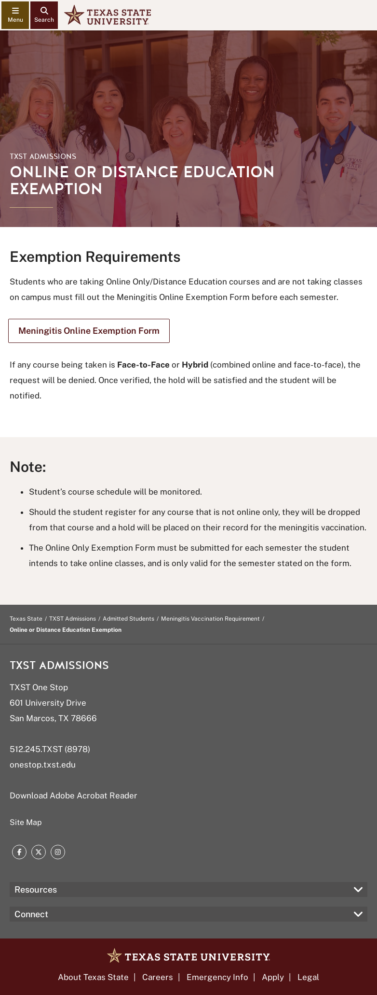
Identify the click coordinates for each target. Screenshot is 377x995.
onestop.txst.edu (43, 764)
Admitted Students (128, 618)
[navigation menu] (15, 15)
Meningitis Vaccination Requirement (210, 618)
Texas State (26, 618)
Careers (157, 977)
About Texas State (93, 977)
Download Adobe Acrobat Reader (73, 795)
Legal (308, 977)
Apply (273, 977)
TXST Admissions (43, 156)
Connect (31, 914)
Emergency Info (217, 977)
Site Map (26, 822)
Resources (35, 889)
